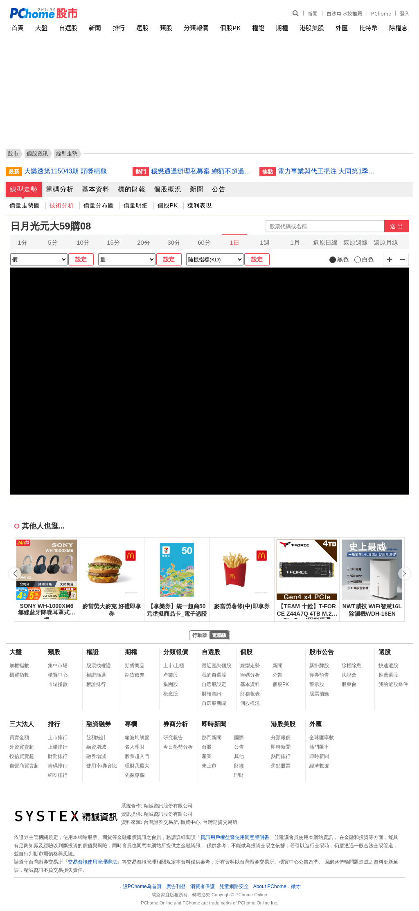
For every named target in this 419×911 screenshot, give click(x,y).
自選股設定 (214, 684)
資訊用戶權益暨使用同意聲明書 (234, 837)
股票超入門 (137, 756)
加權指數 (19, 665)
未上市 (209, 766)
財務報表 (250, 694)
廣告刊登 (176, 886)
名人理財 (134, 747)
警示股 (316, 684)
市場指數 (58, 684)
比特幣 (368, 27)
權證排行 (96, 684)
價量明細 (136, 205)
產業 (207, 756)
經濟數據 (319, 766)
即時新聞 (214, 723)
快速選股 (388, 665)
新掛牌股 (319, 665)
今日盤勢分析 (178, 747)
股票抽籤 (319, 694)
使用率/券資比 (101, 766)
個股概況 (168, 189)
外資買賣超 (21, 747)
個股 (246, 651)
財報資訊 (211, 694)
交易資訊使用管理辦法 (92, 862)
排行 (119, 27)
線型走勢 (24, 189)
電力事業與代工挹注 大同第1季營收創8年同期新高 (329, 171)
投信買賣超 (21, 756)
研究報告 (173, 737)
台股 (207, 747)
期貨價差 (134, 675)
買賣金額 (19, 737)
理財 (239, 775)
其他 (239, 756)
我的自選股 (214, 675)
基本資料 (96, 189)
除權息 (398, 27)
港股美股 (312, 27)
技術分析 (62, 205)
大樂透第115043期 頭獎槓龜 (65, 171)
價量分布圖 (98, 205)
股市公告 (321, 651)
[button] (404, 573)
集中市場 (58, 665)
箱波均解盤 (137, 737)
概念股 (170, 694)
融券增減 (96, 756)
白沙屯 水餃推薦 (344, 13)
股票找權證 (98, 665)
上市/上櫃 (173, 665)
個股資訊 (37, 154)
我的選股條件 (393, 684)
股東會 (349, 684)
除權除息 (351, 665)
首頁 (17, 27)
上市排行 (58, 737)
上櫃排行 (58, 747)
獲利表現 (199, 205)
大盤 (41, 27)
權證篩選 (96, 675)
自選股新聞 (214, 703)
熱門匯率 (319, 747)
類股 (166, 27)
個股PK (230, 27)
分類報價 (196, 27)
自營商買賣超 (24, 766)
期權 (282, 27)
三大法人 (21, 723)
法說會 (349, 675)
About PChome (269, 886)
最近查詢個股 (216, 665)
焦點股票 (281, 766)
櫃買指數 (19, 675)
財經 (239, 766)
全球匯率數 (321, 737)
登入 (405, 13)
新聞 (313, 13)
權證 (258, 27)
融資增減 (96, 747)
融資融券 (98, 723)
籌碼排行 (58, 766)
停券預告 (319, 675)
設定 (81, 259)
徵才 (296, 886)
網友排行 (58, 775)
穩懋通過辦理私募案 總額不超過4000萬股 (202, 171)
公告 (219, 189)
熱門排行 (281, 756)
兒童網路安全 (234, 886)
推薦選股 (388, 675)
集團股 (170, 684)
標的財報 (132, 189)
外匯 (342, 27)
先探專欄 (134, 775)
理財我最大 (137, 766)
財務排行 (58, 756)
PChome (381, 13)
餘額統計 (96, 737)
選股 (142, 27)
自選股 (68, 27)
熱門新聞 (211, 737)
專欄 (131, 723)
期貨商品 (134, 665)
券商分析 (175, 723)
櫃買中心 (58, 675)
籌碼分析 (60, 189)
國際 (239, 737)
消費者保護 (202, 886)
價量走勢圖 (24, 205)
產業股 (170, 675)
